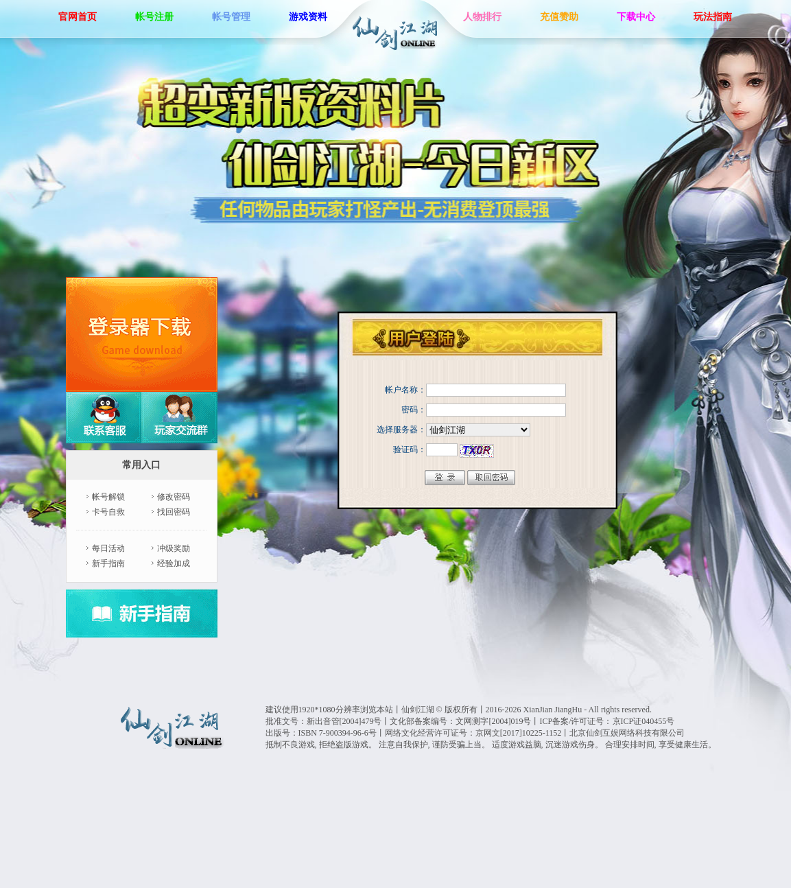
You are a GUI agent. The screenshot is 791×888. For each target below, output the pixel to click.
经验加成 (173, 563)
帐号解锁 (108, 497)
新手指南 (108, 563)
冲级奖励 (173, 548)
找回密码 (173, 512)
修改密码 (173, 497)
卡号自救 (108, 512)
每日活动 (108, 548)
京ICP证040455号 (644, 721)
